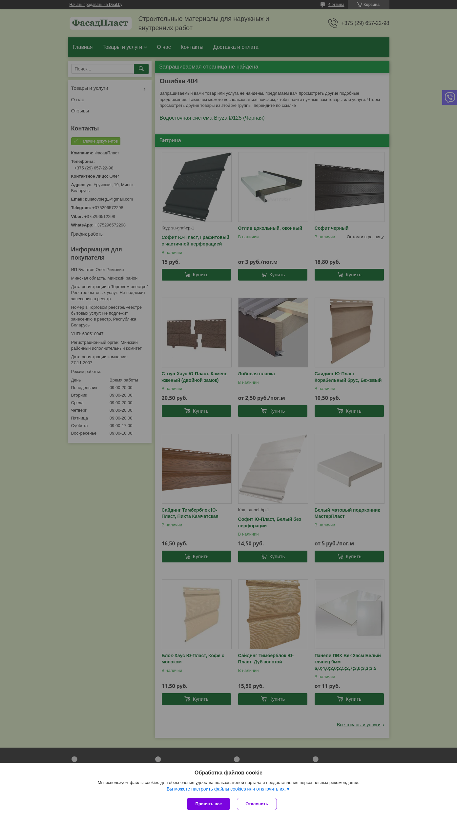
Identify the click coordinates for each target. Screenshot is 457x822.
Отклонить (256, 803)
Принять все (208, 803)
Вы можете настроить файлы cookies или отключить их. (226, 789)
